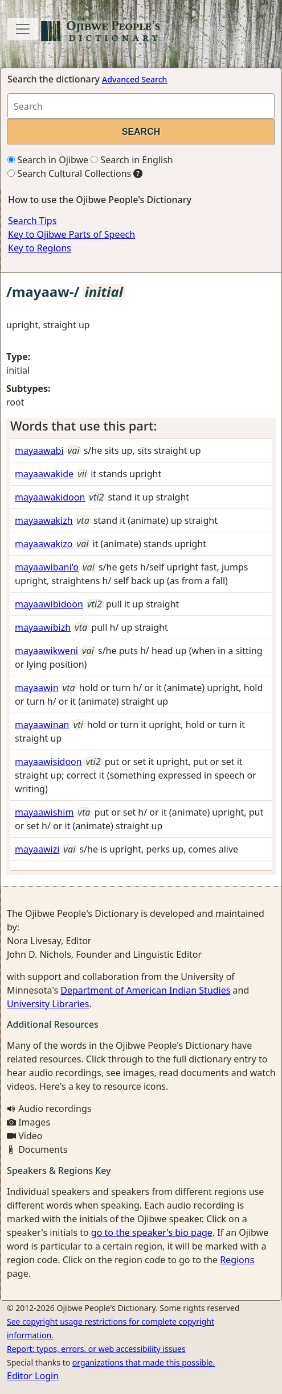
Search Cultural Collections (69, 173)
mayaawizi (37, 849)
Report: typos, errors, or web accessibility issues (96, 1348)
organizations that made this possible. (143, 1362)
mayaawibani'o (47, 567)
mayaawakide (44, 474)
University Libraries (48, 1004)
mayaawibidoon (49, 604)
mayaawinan (42, 724)
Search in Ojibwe (47, 160)
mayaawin (37, 687)
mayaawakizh (44, 520)
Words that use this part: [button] (83, 425)
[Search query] (141, 106)
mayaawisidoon (48, 761)
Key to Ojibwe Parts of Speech (71, 234)
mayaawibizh (43, 627)
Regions (237, 1260)
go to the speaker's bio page (151, 1232)
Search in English (132, 160)
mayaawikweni (46, 650)
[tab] (141, 426)
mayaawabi (39, 450)
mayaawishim (44, 812)
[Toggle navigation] (23, 29)
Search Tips (32, 220)
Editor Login (33, 1376)
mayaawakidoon (50, 497)
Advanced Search (134, 79)
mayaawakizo (43, 543)
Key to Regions (39, 248)
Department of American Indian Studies (145, 990)
